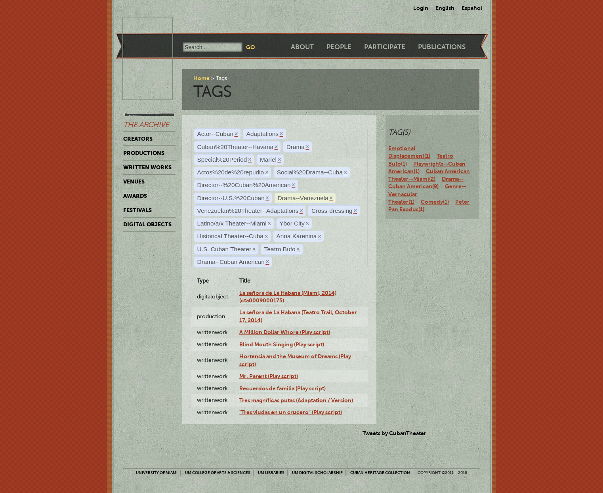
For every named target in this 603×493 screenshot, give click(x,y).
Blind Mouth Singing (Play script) (281, 344)
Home (201, 78)
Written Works (147, 167)
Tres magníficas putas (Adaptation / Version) (296, 400)
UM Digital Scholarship (317, 472)
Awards (135, 196)
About (302, 47)
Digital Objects (147, 224)
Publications (442, 47)
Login (420, 8)
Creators (138, 139)
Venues (134, 181)
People (338, 47)
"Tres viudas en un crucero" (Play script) (290, 412)
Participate (384, 47)
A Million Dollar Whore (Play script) (284, 332)
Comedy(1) (435, 202)
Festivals (137, 210)
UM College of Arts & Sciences (217, 472)
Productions (143, 153)
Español (472, 8)
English (444, 8)
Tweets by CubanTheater (394, 433)
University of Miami (156, 472)
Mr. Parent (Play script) (268, 376)
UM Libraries (271, 472)
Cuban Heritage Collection (380, 472)
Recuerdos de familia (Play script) (282, 388)
